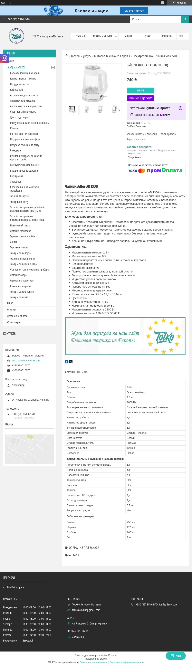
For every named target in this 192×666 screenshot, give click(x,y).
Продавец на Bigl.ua (96, 658)
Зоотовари (16, 181)
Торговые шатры (19, 247)
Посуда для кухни (19, 84)
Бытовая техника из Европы (112, 56)
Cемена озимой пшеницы (24, 134)
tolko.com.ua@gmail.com (26, 360)
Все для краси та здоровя (24, 170)
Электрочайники (143, 56)
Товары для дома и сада (23, 264)
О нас (148, 36)
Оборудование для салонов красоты (29, 123)
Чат (175, 656)
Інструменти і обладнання (24, 165)
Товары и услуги (102, 36)
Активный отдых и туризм (24, 95)
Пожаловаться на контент (94, 662)
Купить (141, 90)
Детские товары (18, 275)
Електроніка (16, 176)
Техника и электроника (22, 258)
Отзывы (11, 309)
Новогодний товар (20, 225)
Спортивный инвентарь (23, 111)
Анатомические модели (22, 100)
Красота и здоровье (21, 286)
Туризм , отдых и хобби (22, 236)
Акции (128, 36)
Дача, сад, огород (19, 117)
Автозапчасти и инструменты (26, 106)
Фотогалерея (14, 322)
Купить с (140, 98)
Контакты (166, 36)
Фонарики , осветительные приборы (29, 269)
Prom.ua (112, 655)
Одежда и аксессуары (22, 280)
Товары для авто (19, 297)
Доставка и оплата (17, 316)
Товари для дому (19, 202)
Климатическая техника (23, 78)
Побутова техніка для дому (24, 145)
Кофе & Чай (16, 89)
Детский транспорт (20, 231)
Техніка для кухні (19, 196)
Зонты (13, 242)
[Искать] (185, 19)
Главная (80, 36)
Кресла (14, 128)
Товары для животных (22, 291)
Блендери (15, 150)
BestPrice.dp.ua (15, 587)
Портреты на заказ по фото (25, 139)
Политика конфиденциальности (127, 662)
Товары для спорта (20, 253)
